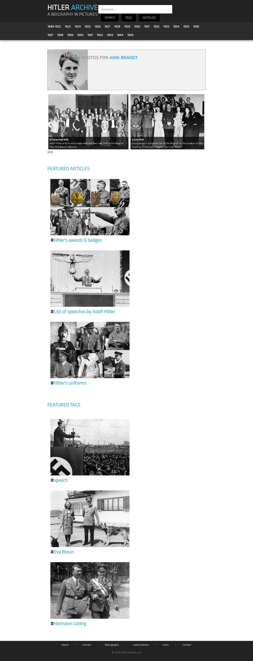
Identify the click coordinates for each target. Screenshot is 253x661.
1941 (90, 35)
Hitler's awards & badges (76, 240)
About (64, 645)
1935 (186, 27)
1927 (107, 27)
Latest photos (141, 645)
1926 (98, 27)
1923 (68, 27)
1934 (176, 27)
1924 (78, 27)
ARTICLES (149, 18)
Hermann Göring (68, 624)
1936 (196, 27)
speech (59, 480)
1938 (60, 35)
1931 (146, 27)
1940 (80, 35)
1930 (137, 27)
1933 (166, 27)
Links (166, 645)
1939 (70, 35)
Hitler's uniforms (68, 383)
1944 (120, 35)
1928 (117, 27)
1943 (110, 35)
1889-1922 (54, 27)
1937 (50, 35)
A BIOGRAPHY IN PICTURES (72, 14)
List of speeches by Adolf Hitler (82, 312)
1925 (88, 27)
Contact (186, 645)
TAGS (128, 18)
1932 (156, 27)
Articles (86, 645)
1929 (127, 27)
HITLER (72, 7)
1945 (130, 35)
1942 (100, 35)
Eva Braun (62, 552)
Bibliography (112, 645)
